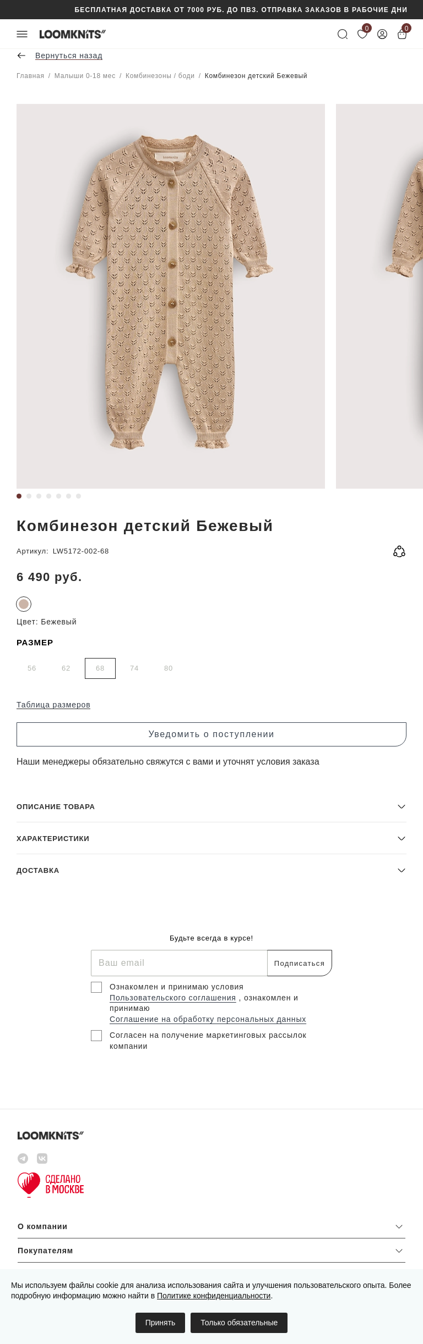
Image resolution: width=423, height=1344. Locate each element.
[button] (211, 806)
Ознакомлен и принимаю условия (177, 986)
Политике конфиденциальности (213, 1295)
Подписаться (299, 963)
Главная (31, 76)
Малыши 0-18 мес (85, 76)
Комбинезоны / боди (160, 76)
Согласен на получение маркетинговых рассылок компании (208, 1040)
